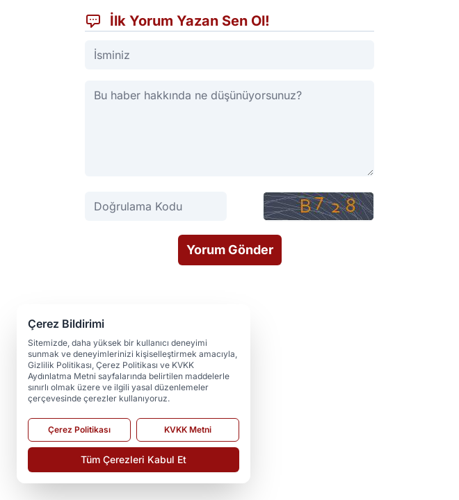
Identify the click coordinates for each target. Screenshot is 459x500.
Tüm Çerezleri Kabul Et (133, 459)
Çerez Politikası (79, 429)
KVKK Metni (187, 429)
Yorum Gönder (229, 249)
